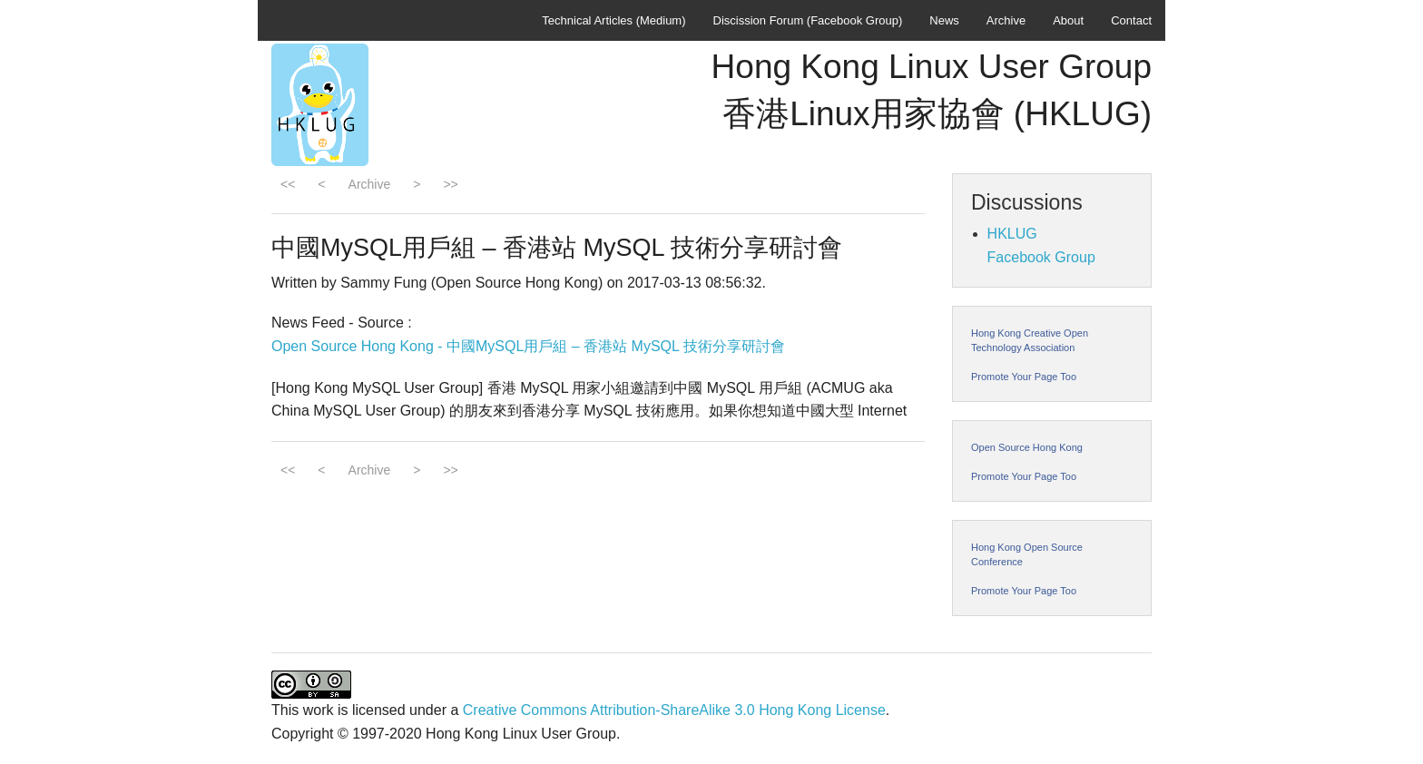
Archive (1006, 20)
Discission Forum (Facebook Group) (808, 20)
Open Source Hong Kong (1027, 447)
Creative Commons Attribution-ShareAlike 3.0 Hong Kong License (674, 710)
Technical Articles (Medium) (613, 20)
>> (450, 184)
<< (287, 184)
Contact (1131, 20)
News (944, 20)
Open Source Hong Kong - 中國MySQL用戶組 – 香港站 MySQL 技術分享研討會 (528, 346)
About (1068, 20)
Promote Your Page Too (1023, 376)
